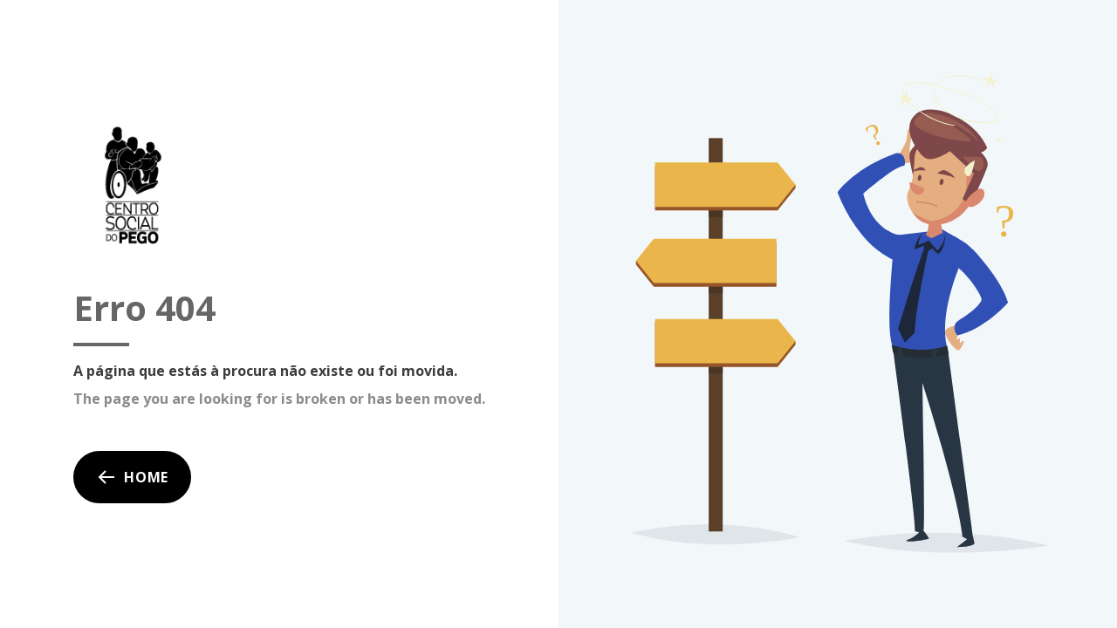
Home (132, 477)
